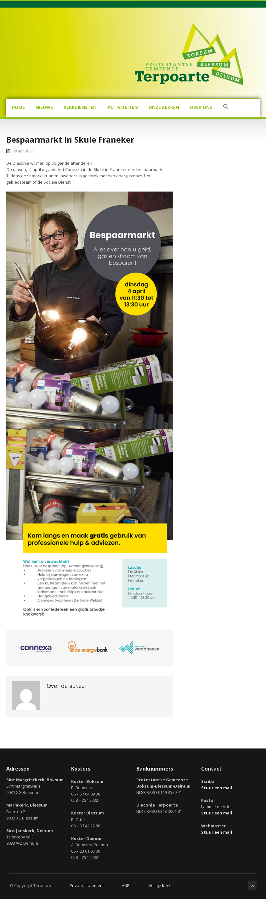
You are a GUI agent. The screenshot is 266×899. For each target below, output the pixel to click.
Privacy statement (87, 885)
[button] (226, 108)
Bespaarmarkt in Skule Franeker (70, 139)
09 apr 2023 (23, 151)
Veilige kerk (160, 885)
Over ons (201, 107)
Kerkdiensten (80, 107)
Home (18, 107)
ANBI (126, 885)
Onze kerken (164, 107)
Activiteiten (122, 107)
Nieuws (44, 107)
